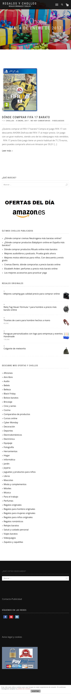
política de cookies (24, 689)
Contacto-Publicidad (12, 599)
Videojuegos (58, 121)
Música (7, 492)
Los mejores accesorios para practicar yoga (25, 272)
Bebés (7, 385)
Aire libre (8, 377)
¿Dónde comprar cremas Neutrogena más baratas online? (32, 238)
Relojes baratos (11, 525)
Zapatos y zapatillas (13, 542)
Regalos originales (13, 504)
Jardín (6, 463)
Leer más (6, 150)
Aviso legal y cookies (12, 636)
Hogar (7, 455)
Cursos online (10, 418)
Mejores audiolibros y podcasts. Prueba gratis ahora (30, 253)
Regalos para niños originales (18, 517)
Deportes (8, 430)
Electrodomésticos (13, 434)
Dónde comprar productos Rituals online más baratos (30, 249)
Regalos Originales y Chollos (20, 6)
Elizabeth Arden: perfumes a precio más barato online (31, 268)
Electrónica (9, 438)
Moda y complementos (15, 484)
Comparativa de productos (17, 414)
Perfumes (8, 500)
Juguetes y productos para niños (20, 471)
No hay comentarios (40, 121)
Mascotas (8, 480)
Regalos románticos (13, 521)
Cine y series (10, 406)
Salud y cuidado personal (16, 529)
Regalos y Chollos (20, 3)
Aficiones (8, 373)
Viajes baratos (11, 533)
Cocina (7, 410)
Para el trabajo (11, 496)
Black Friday (10, 393)
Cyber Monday (11, 422)
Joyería (7, 467)
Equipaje (8, 443)
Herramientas (10, 451)
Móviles (7, 488)
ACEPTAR (35, 691)
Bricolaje (8, 401)
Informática (9, 459)
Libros (7, 476)
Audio (6, 381)
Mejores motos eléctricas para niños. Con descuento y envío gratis (33, 259)
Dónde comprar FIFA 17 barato (26, 117)
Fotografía (9, 447)
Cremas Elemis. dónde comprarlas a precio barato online (32, 264)
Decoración (9, 426)
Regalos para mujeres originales (19, 513)
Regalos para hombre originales (19, 509)
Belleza (7, 389)
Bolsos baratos (11, 397)
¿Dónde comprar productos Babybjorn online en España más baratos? (33, 244)
